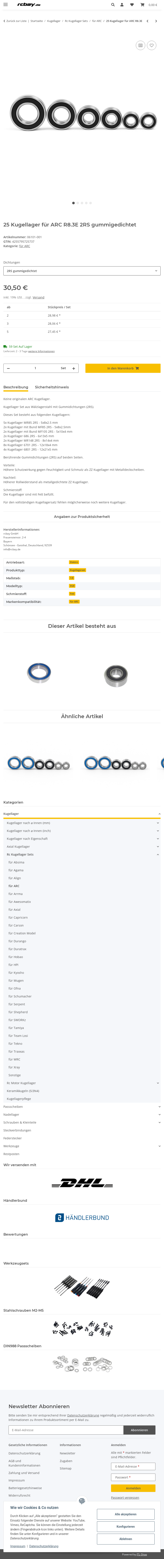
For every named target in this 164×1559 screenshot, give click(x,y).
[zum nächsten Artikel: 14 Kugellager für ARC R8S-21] (156, 21)
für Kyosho (16, 973)
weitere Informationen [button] (41, 351)
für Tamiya (16, 1028)
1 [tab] (73, 203)
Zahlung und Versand (24, 1473)
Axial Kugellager (18, 846)
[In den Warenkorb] (6, 35)
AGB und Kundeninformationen (24, 1463)
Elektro (74, 562)
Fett (72, 593)
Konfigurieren (125, 1526)
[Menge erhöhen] (73, 368)
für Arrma (16, 894)
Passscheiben (13, 1107)
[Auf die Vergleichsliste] (140, 45)
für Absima (16, 862)
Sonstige (15, 1075)
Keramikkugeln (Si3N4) (23, 1091)
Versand (38, 297)
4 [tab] (86, 203)
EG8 (72, 585)
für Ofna (15, 988)
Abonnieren (139, 1430)
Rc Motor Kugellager (21, 1083)
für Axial (14, 910)
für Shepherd (18, 1012)
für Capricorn (18, 917)
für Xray (14, 1067)
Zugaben (66, 1461)
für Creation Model (22, 933)
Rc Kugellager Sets (20, 854)
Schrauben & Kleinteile (19, 1122)
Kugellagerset (77, 570)
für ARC (24, 246)
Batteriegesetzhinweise (25, 1488)
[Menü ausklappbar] (5, 2)
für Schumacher (20, 996)
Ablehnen (125, 1539)
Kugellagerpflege (19, 1099)
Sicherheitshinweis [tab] (52, 387)
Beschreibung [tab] (15, 387)
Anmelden (133, 1488)
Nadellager (11, 1114)
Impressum (17, 1546)
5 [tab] (90, 203)
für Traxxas (17, 1051)
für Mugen (16, 980)
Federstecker (12, 1138)
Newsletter (67, 1453)
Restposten (11, 1154)
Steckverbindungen (17, 1130)
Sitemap (66, 1468)
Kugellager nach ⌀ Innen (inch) (29, 831)
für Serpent (17, 1004)
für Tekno (15, 1044)
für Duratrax (17, 949)
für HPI (13, 965)
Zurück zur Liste (16, 21)
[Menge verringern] (8, 368)
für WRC (14, 1059)
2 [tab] (77, 203)
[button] (114, 4)
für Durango (17, 941)
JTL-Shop (142, 1554)
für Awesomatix (20, 902)
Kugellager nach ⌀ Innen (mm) (28, 823)
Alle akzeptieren (125, 1514)
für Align (15, 878)
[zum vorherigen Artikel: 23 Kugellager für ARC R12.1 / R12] (147, 21)
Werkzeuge (11, 1146)
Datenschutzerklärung (44, 1546)
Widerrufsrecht (19, 1495)
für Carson (16, 925)
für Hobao (16, 957)
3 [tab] (82, 203)
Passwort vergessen (125, 1498)
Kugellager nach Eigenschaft (27, 839)
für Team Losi (18, 1036)
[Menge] (35, 368)
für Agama (16, 870)
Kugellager (11, 814)
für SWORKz (17, 1020)
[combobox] (82, 270)
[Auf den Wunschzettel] (151, 45)
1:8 (71, 577)
